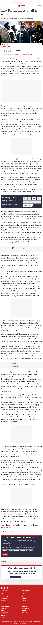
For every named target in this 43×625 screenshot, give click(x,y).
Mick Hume (3, 615)
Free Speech (24, 600)
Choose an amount (32, 202)
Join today (15, 577)
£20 (34, 198)
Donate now (27, 205)
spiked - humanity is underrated (21, 6)
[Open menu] (1, 5)
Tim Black (3, 617)
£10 (29, 198)
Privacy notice (4, 598)
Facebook (2, 588)
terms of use (25, 621)
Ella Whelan (3, 614)
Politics (18, 50)
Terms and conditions (5, 596)
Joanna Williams (4, 612)
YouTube (7, 588)
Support (5, 554)
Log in (40, 5)
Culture (23, 595)
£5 (24, 198)
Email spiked (24, 612)
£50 (39, 198)
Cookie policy (3, 600)
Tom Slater (3, 610)
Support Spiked (4, 595)
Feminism (24, 598)
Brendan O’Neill (4, 608)
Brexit (23, 596)
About (2, 593)
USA (23, 602)
